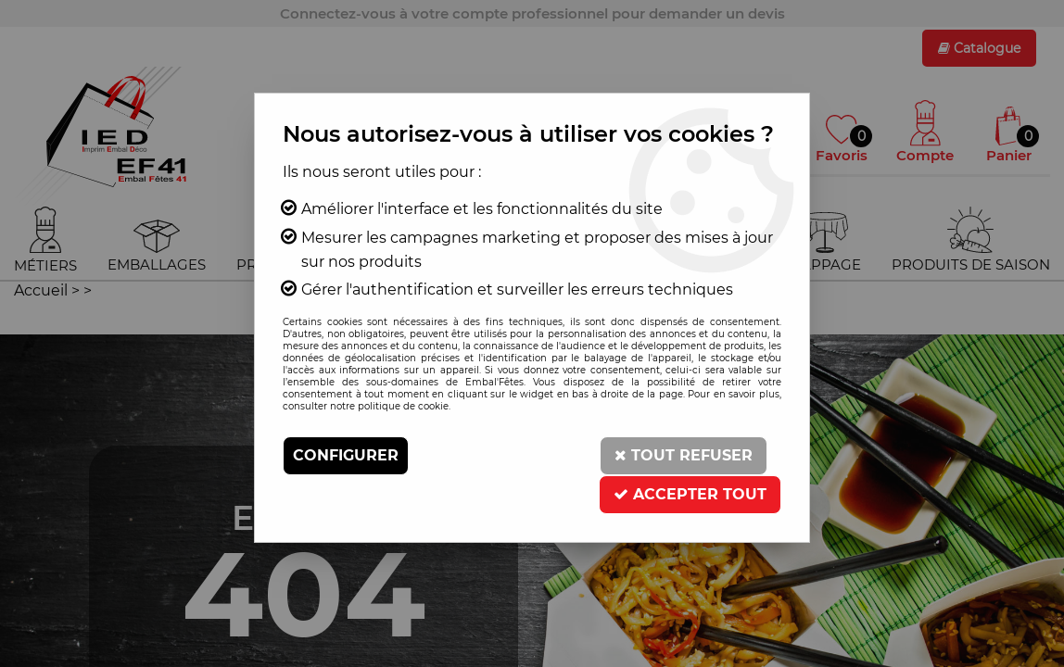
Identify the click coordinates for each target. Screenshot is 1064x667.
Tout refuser (683, 455)
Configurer (346, 455)
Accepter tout (690, 494)
